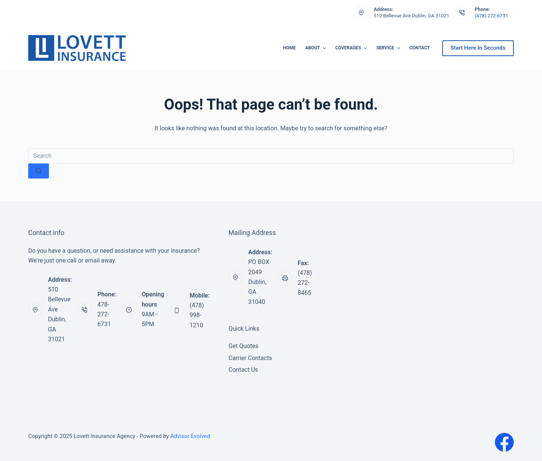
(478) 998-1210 (197, 315)
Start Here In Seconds (478, 47)
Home (289, 47)
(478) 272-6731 (491, 15)
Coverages (352, 48)
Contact (420, 47)
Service (389, 48)
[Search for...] (271, 155)
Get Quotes (243, 346)
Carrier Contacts (250, 358)
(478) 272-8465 (305, 282)
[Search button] (38, 171)
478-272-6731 (104, 314)
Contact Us (243, 369)
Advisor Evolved (190, 436)
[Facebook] (504, 442)
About (316, 48)
